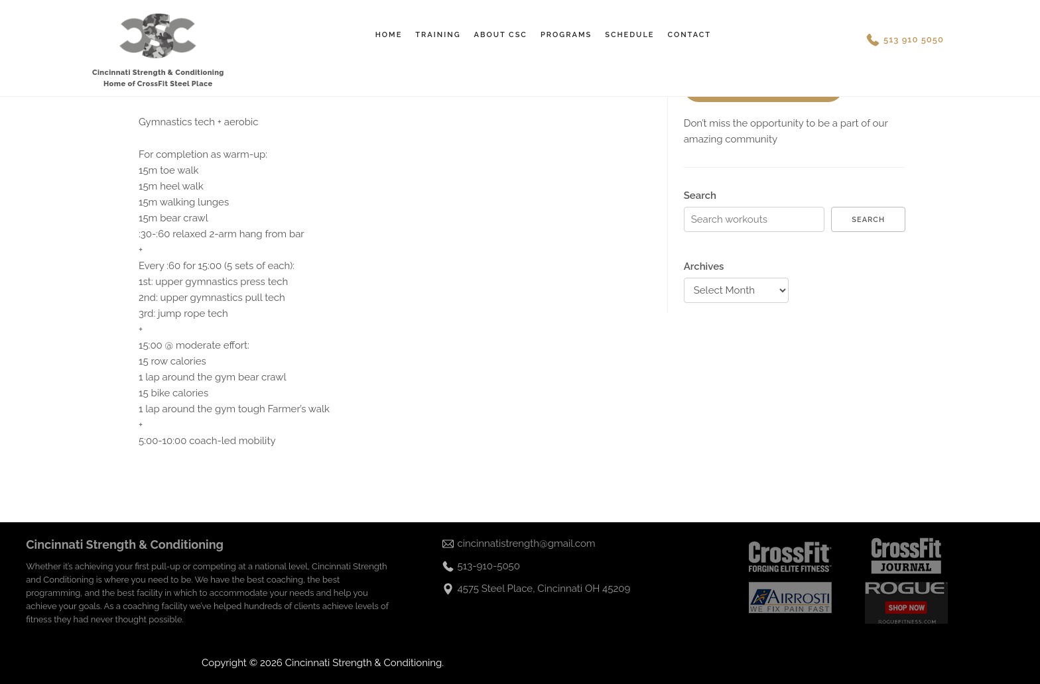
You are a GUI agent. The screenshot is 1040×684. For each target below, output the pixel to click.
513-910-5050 (489, 566)
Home (389, 34)
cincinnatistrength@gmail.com (527, 543)
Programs (566, 34)
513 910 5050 (913, 39)
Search (700, 195)
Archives (704, 266)
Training (437, 34)
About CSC (500, 34)
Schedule (629, 34)
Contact (689, 34)
